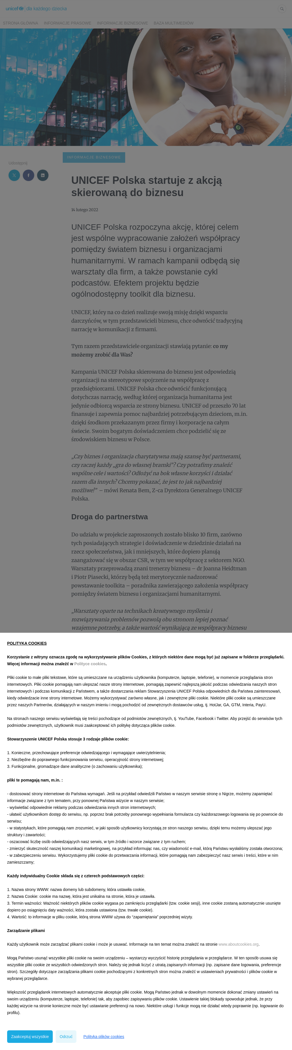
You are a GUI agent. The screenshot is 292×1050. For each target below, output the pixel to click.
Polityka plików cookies (103, 1036)
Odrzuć (66, 1036)
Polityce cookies (90, 664)
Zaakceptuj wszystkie (30, 1036)
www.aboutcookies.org (239, 944)
